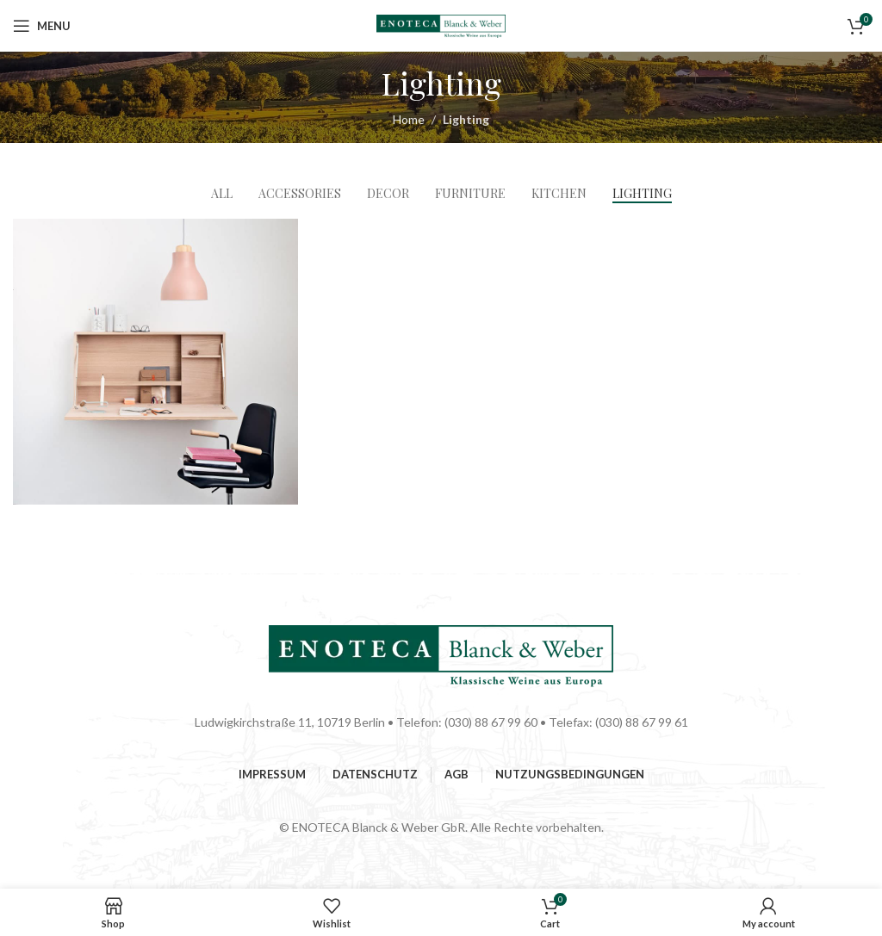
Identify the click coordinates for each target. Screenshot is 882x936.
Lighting (466, 119)
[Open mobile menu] (41, 26)
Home (409, 119)
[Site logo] (441, 24)
